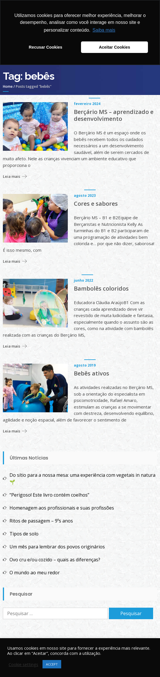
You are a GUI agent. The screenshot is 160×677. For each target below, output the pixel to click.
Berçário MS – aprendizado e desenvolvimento (113, 115)
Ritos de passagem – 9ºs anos (41, 521)
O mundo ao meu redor (34, 572)
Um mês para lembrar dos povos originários (57, 546)
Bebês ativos (91, 373)
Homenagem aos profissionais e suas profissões (61, 508)
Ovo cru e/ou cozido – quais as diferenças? (54, 559)
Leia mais (11, 176)
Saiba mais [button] (103, 30)
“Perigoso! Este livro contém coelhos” (49, 495)
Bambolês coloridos (101, 288)
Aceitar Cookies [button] (114, 47)
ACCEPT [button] (52, 664)
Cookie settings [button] (23, 664)
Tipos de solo (23, 534)
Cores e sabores (96, 203)
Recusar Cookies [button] (45, 47)
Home (8, 86)
